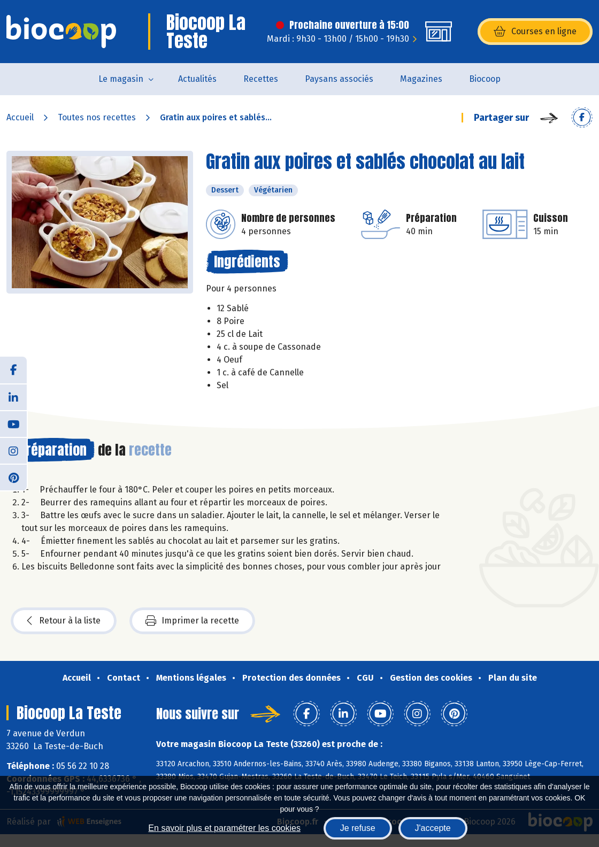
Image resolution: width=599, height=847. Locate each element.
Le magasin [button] (120, 79)
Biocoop (485, 79)
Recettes (260, 79)
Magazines (421, 79)
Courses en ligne (535, 31)
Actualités (197, 79)
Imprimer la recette (192, 620)
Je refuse (357, 828)
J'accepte (433, 828)
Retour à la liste (64, 620)
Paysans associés (339, 79)
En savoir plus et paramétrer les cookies (224, 828)
